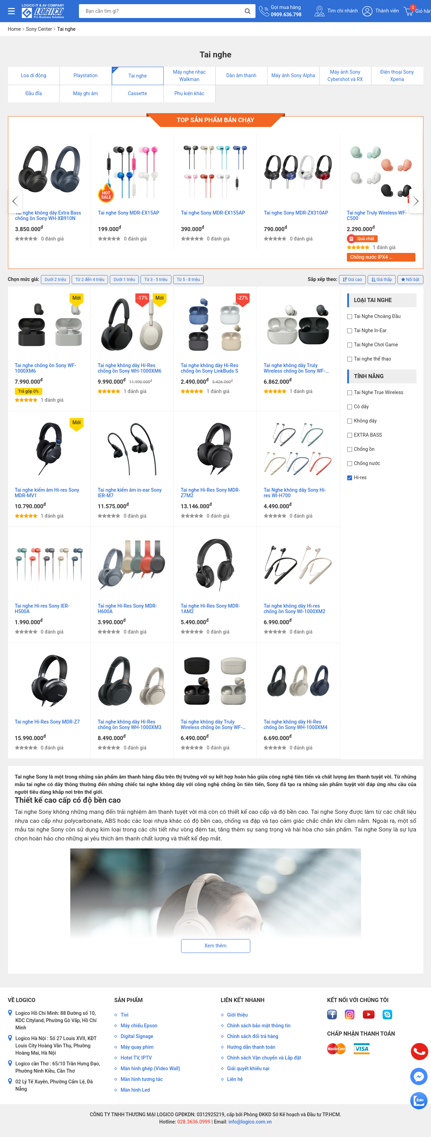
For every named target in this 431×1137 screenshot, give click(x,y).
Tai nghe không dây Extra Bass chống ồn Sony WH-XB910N (48, 215)
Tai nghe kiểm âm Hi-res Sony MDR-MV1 (47, 492)
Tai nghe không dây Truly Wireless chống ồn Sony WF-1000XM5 (294, 368)
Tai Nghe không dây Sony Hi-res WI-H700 (295, 492)
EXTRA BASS (368, 435)
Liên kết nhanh (242, 1000)
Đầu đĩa (33, 93)
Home (14, 29)
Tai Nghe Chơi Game (376, 344)
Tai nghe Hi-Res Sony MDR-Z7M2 (210, 492)
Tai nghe (137, 76)
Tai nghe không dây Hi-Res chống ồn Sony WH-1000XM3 (129, 724)
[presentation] (15, 201)
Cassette (137, 93)
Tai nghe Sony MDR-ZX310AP (296, 213)
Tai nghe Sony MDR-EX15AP (128, 213)
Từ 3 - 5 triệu (156, 279)
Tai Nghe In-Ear (370, 330)
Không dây (365, 421)
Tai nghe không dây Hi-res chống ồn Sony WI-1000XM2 (294, 608)
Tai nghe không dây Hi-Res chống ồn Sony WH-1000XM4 (295, 724)
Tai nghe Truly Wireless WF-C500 (377, 215)
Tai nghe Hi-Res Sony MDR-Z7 (47, 722)
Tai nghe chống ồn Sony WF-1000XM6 (46, 368)
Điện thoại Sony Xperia (397, 75)
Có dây (361, 406)
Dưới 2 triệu (55, 279)
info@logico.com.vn (249, 1122)
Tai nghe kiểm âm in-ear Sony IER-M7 (130, 492)
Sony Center (39, 29)
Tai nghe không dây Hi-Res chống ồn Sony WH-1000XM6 (129, 368)
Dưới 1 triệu (124, 279)
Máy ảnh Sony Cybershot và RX (345, 75)
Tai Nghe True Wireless (379, 392)
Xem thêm (216, 945)
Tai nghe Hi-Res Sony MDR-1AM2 (210, 608)
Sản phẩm (128, 1000)
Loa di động (33, 75)
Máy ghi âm (85, 93)
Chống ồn (364, 449)
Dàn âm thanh (241, 75)
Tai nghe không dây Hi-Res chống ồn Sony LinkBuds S (209, 368)
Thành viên (380, 11)
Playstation (85, 75)
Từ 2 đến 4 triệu (89, 279)
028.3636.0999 (193, 1122)
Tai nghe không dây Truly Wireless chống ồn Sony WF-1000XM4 (211, 725)
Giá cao (352, 279)
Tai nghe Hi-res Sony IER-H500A (42, 608)
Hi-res (360, 477)
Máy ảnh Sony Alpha (293, 75)
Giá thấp (381, 279)
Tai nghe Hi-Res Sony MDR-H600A (127, 608)
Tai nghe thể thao (372, 359)
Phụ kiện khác (189, 93)
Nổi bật (410, 279)
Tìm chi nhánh (336, 11)
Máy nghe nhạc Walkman (189, 75)
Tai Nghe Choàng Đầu (377, 316)
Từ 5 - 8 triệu (188, 279)
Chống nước (367, 463)
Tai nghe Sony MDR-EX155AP (213, 213)
